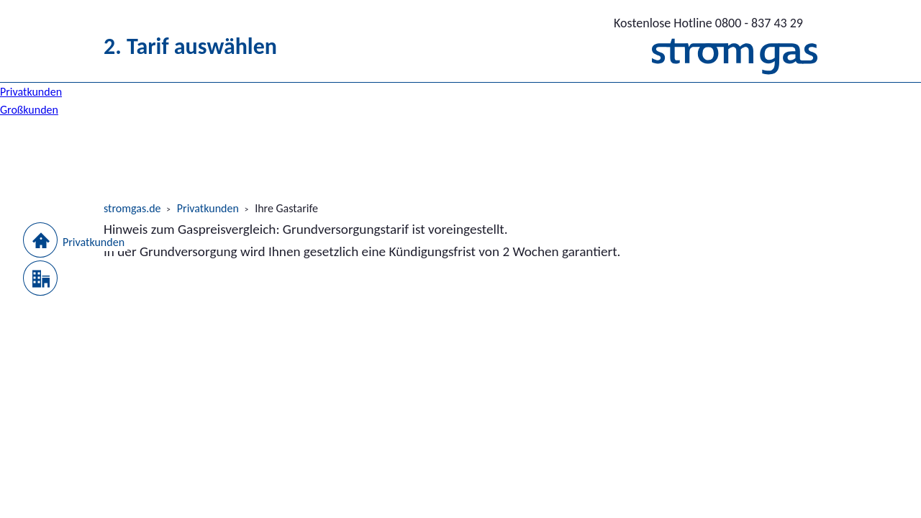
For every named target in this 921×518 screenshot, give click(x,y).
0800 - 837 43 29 (708, 23)
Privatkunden (208, 208)
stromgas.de (132, 208)
